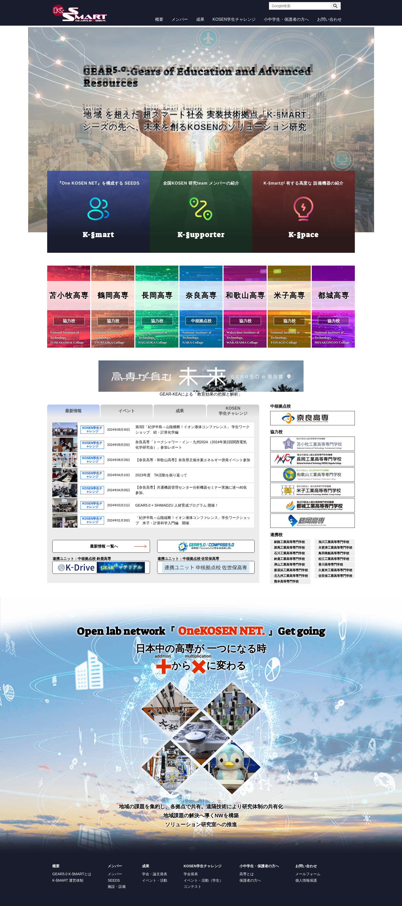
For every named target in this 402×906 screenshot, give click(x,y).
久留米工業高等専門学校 (335, 570)
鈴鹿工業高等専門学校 (289, 559)
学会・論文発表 (154, 874)
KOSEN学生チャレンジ (234, 19)
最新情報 (73, 411)
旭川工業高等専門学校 (333, 542)
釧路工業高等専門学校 (289, 542)
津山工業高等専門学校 (289, 564)
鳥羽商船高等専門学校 (333, 553)
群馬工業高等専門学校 (289, 547)
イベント (126, 411)
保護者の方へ (250, 880)
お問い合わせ (329, 19)
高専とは (246, 874)
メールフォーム (307, 874)
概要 (159, 19)
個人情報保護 (306, 880)
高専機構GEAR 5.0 (254, 546)
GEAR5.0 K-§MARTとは (71, 874)
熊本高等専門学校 (286, 581)
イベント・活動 (154, 880)
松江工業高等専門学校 (333, 559)
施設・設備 (117, 886)
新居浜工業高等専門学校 (291, 570)
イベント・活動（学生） (203, 880)
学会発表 (191, 874)
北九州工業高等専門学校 (291, 576)
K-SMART (79, 13)
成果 (200, 19)
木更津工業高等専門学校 (335, 547)
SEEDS (114, 880)
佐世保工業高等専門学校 (335, 576)
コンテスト (193, 886)
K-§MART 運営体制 (67, 880)
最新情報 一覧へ (104, 546)
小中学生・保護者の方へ (286, 19)
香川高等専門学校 (330, 564)
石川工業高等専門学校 (289, 553)
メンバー (180, 19)
